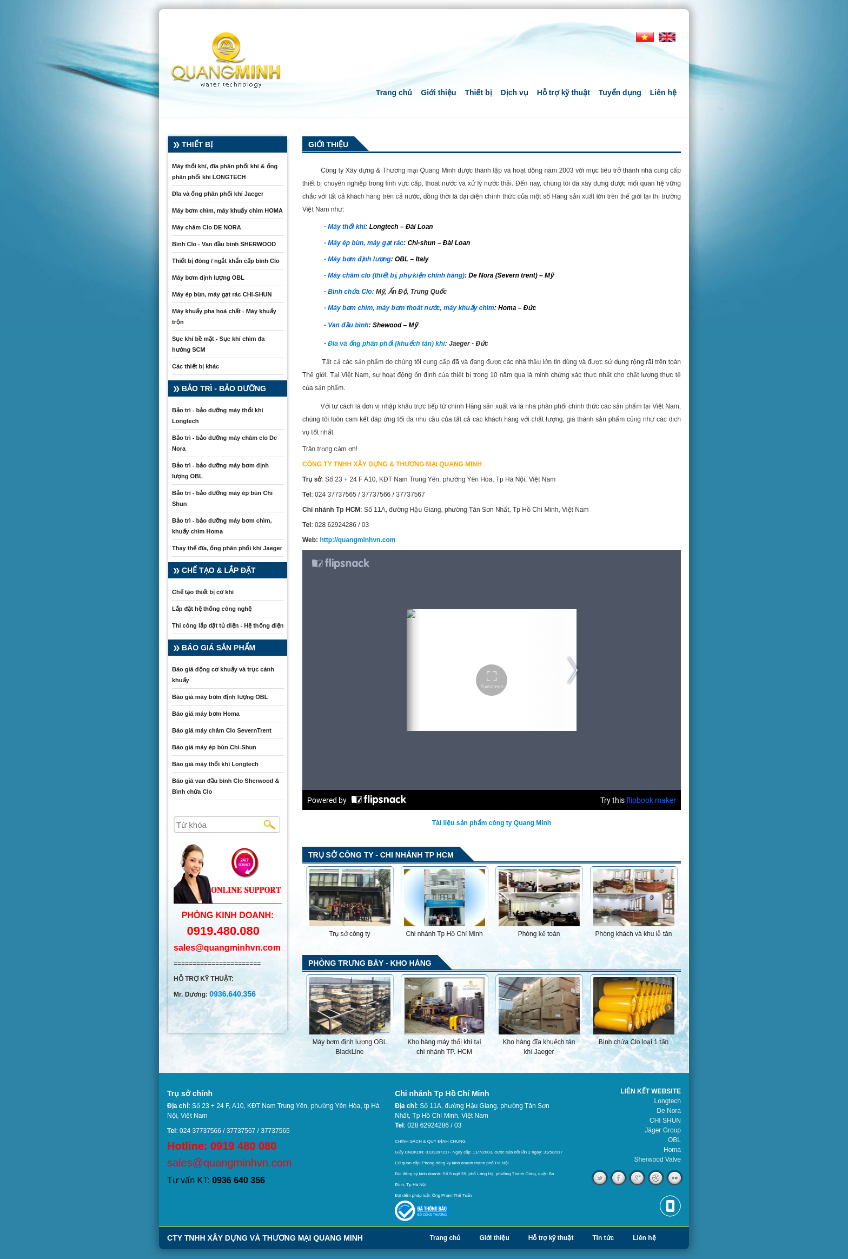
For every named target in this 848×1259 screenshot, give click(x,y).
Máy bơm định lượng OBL (208, 277)
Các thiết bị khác (195, 366)
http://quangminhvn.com (357, 540)
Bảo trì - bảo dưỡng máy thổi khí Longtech (217, 415)
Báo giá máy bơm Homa (206, 713)
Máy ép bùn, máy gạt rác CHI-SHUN (221, 294)
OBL (674, 1140)
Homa (672, 1149)
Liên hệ (663, 92)
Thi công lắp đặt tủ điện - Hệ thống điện (228, 625)
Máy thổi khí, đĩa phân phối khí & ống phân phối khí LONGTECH (224, 171)
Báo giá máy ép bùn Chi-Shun (214, 747)
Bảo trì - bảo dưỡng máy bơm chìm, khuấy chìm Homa (222, 526)
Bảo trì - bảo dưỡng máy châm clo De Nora (224, 443)
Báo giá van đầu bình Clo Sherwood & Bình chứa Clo (226, 786)
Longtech (667, 1101)
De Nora (669, 1111)
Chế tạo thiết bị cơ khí (203, 592)
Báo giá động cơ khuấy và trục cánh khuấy (223, 674)
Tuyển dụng (620, 92)
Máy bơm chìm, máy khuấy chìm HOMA (227, 210)
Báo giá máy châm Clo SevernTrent (221, 730)
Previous (314, 896)
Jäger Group (663, 1130)
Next (669, 896)
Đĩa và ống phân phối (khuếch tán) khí (386, 343)
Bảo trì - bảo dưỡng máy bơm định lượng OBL (220, 470)
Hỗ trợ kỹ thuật (563, 92)
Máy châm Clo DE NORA (206, 227)
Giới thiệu (438, 92)
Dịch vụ (514, 92)
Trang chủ (394, 92)
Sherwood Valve (657, 1159)
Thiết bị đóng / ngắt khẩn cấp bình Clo (226, 261)
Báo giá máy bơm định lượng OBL (220, 697)
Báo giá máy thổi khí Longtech (215, 764)
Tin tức (603, 1238)
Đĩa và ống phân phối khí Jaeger (217, 193)
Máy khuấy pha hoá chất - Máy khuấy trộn (224, 316)
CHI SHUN (665, 1120)
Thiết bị (478, 92)
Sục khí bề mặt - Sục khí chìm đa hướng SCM (218, 344)
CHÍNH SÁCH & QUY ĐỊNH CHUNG (430, 1141)
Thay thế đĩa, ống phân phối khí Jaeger (227, 548)
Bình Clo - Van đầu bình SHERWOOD (224, 244)
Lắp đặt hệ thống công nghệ (211, 608)
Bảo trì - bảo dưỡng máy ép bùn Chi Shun (222, 498)
